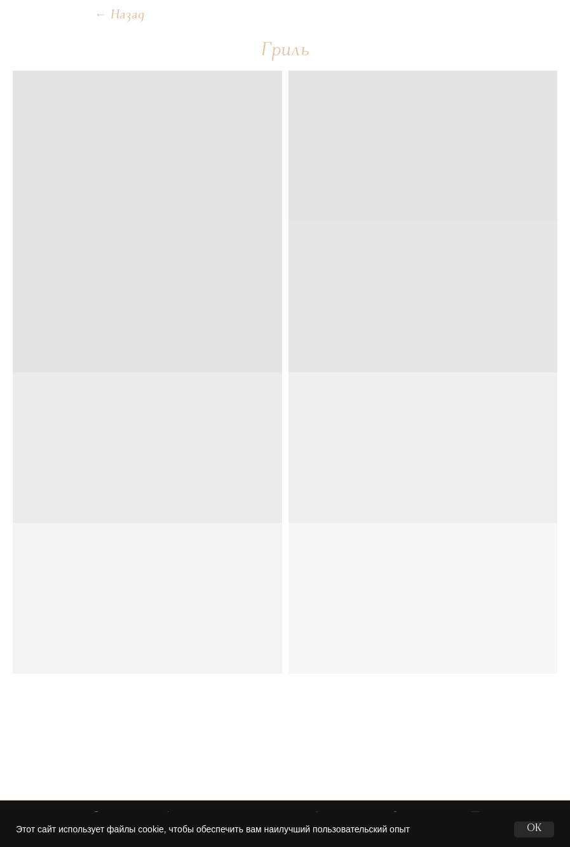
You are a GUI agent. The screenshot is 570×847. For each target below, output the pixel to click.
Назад (120, 16)
